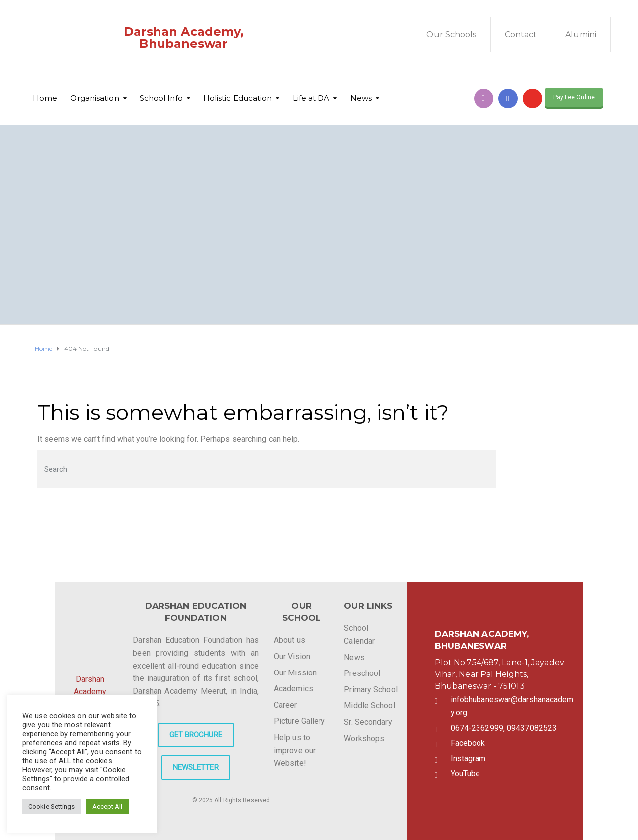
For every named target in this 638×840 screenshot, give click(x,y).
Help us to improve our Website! (295, 750)
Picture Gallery (299, 721)
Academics (293, 688)
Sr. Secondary (368, 722)
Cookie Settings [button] (51, 806)
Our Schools (451, 34)
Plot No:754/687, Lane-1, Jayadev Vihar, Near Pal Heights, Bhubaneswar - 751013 (499, 674)
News (361, 98)
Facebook (468, 743)
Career (285, 705)
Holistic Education (237, 98)
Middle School (369, 705)
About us (289, 640)
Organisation (94, 98)
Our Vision (292, 656)
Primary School (370, 689)
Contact (521, 34)
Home (45, 98)
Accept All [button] (107, 806)
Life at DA (311, 98)
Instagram (468, 758)
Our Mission (295, 672)
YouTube (465, 773)
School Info (161, 98)
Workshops (364, 738)
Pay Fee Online (574, 97)
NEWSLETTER (196, 767)
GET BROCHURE (195, 734)
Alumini (580, 34)
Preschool (362, 673)
